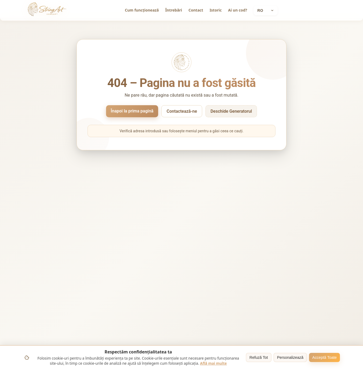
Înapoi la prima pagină (132, 111)
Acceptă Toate (324, 357)
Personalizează (290, 357)
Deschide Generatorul (231, 111)
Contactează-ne (181, 111)
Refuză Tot (258, 357)
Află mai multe (213, 363)
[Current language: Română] (265, 10)
